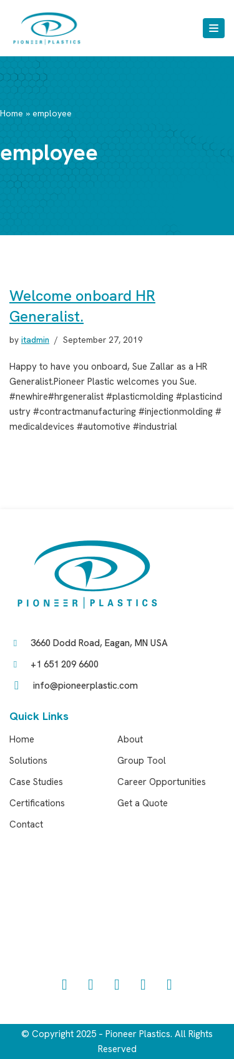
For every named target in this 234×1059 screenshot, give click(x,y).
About (130, 739)
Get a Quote (142, 803)
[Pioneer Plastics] (46, 28)
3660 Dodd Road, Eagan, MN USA (99, 643)
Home (11, 113)
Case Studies (36, 782)
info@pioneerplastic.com (85, 685)
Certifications (37, 803)
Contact (26, 824)
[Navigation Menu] (214, 28)
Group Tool (141, 760)
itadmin (35, 339)
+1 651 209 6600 (65, 664)
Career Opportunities (161, 782)
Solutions (28, 760)
